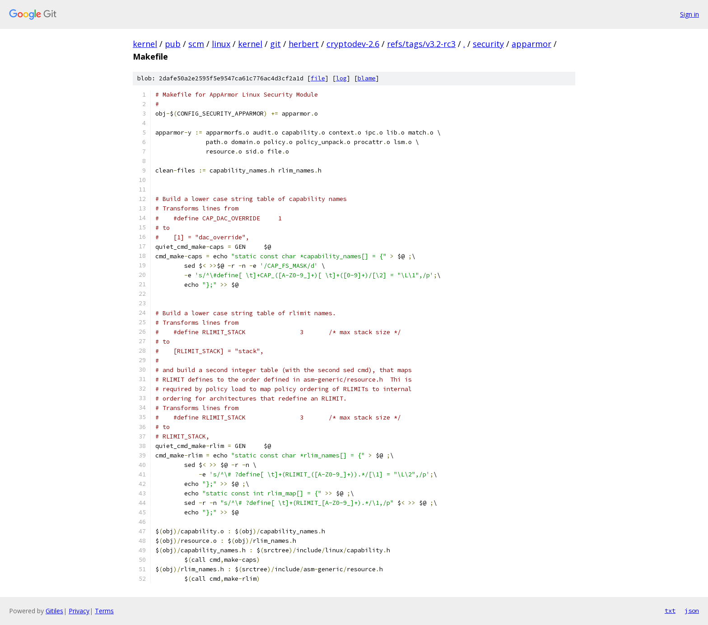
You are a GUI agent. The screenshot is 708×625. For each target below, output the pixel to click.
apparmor (531, 43)
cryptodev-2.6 (352, 43)
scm (196, 43)
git (275, 43)
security (488, 43)
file (318, 78)
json (692, 610)
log (341, 78)
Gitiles (54, 610)
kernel (145, 43)
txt (670, 610)
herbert (304, 43)
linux (221, 43)
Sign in (689, 14)
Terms (104, 610)
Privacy (79, 610)
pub (173, 43)
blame (367, 78)
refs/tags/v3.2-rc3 (421, 43)
